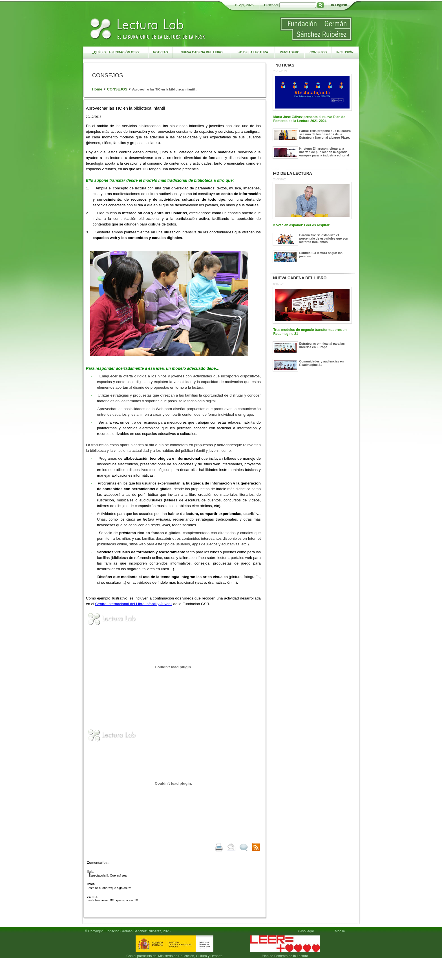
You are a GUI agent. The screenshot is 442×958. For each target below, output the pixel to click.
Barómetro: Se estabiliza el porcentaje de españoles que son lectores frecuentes (323, 238)
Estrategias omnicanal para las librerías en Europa (321, 345)
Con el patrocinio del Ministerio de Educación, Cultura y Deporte (174, 956)
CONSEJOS (117, 89)
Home (97, 89)
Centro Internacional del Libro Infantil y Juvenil (133, 604)
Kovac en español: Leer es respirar (301, 225)
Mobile (341, 931)
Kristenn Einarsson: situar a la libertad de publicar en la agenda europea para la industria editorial (324, 152)
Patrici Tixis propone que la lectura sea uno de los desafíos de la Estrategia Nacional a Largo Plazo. (325, 134)
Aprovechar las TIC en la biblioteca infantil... (164, 89)
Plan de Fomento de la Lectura (285, 956)
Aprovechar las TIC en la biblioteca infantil (125, 108)
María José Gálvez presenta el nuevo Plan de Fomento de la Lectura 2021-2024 (309, 119)
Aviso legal (305, 931)
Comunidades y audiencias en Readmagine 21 (321, 363)
